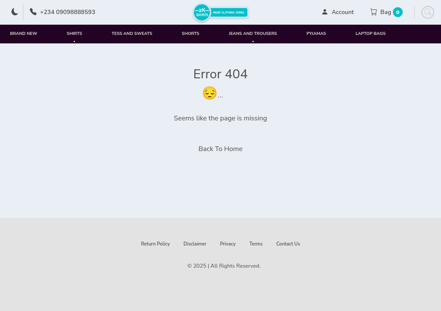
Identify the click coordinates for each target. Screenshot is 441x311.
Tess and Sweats (132, 34)
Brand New (23, 34)
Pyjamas (316, 34)
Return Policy (155, 244)
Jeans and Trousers (253, 37)
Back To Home (220, 149)
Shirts (74, 37)
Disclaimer (194, 244)
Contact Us (288, 244)
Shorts (190, 34)
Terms (256, 244)
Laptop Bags (370, 34)
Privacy (228, 244)
